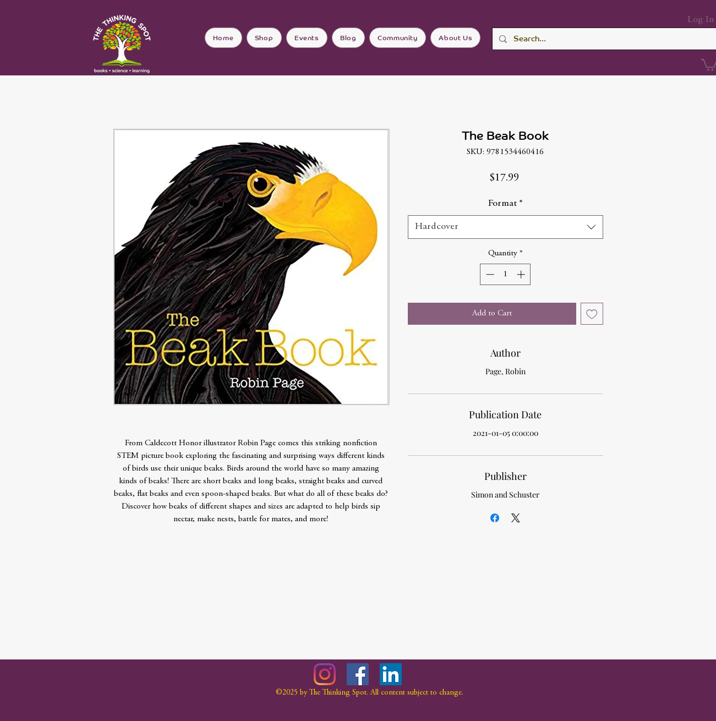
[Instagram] (325, 674)
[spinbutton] (505, 274)
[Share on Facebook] (494, 518)
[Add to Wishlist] (592, 314)
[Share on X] (515, 518)
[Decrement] (489, 274)
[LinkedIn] (391, 674)
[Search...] (603, 39)
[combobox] (505, 227)
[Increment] (522, 274)
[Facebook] (358, 674)
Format (505, 204)
